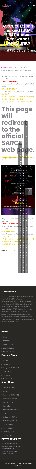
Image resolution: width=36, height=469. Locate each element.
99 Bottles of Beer (9, 387)
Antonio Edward (8, 348)
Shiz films (6, 341)
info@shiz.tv (11, 443)
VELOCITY (7, 371)
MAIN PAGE (12, 96)
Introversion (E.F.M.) (10, 398)
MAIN (3, 96)
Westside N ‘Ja (8, 379)
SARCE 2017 (24, 70)
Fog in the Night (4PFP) (11, 395)
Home (5, 337)
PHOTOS (4, 101)
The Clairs (6, 364)
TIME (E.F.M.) (8, 428)
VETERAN (6, 375)
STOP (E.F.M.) (8, 424)
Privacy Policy (8, 344)
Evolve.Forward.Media (7, 70)
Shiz (29, 70)
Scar (4, 413)
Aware (5, 391)
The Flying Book (8, 432)
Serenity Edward (8, 352)
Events (24, 67)
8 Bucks (6, 360)
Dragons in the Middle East (12, 368)
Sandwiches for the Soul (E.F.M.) (13, 409)
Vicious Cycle (7, 435)
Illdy (9, 463)
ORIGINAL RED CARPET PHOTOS (20, 101)
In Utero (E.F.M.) (8, 402)
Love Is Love (7, 406)
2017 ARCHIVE (22, 96)
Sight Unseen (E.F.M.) (10, 417)
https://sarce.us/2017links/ (17, 159)
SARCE (17, 70)
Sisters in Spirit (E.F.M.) (10, 421)
